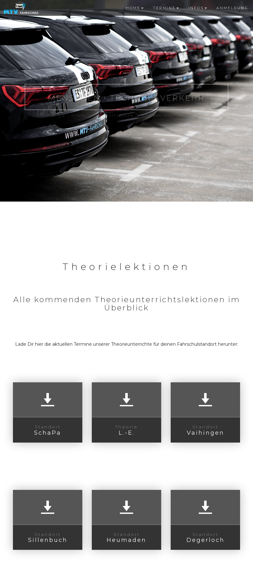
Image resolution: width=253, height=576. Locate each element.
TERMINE (166, 8)
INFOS (197, 8)
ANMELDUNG (232, 8)
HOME (135, 8)
